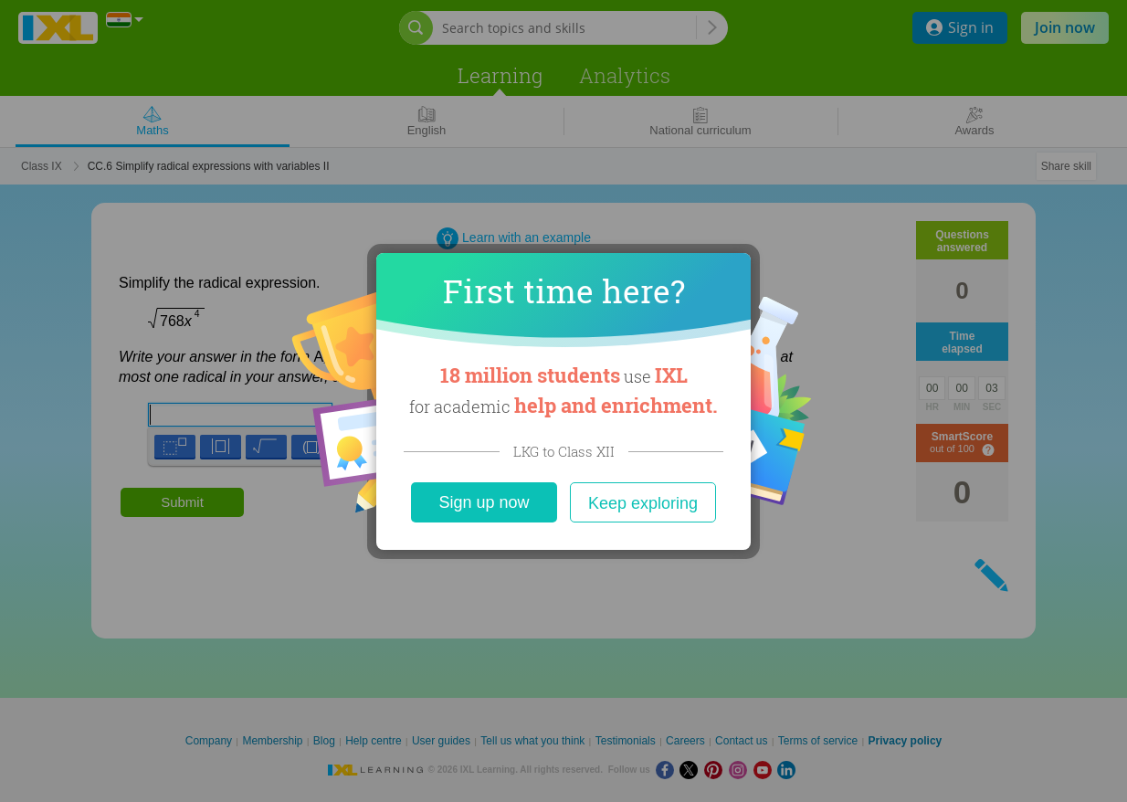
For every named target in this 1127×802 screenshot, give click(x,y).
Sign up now (483, 502)
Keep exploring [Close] (643, 503)
